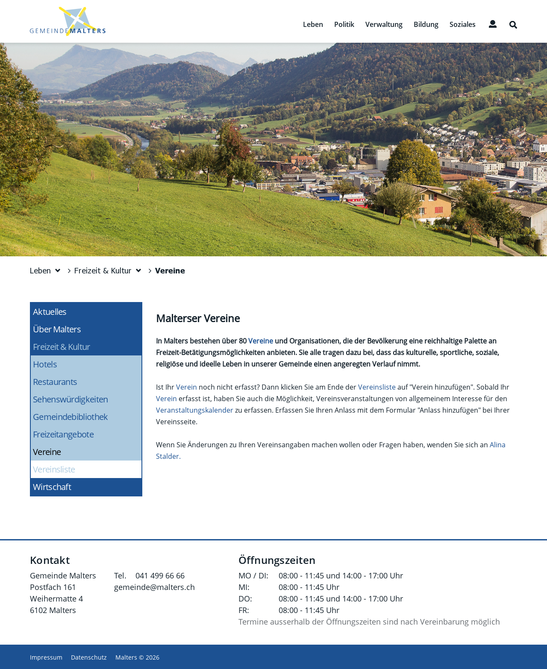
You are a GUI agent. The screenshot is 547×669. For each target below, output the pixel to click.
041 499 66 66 (160, 575)
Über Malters (57, 329)
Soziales (463, 25)
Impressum (46, 657)
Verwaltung (384, 25)
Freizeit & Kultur (61, 346)
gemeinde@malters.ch (154, 587)
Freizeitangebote (63, 434)
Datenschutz (89, 657)
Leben (313, 25)
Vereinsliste (54, 469)
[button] (46, 270)
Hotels (45, 364)
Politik (344, 25)
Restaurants (55, 381)
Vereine (70, 452)
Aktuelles (50, 311)
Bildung (426, 25)
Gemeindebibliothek (70, 417)
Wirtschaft (52, 487)
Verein (186, 387)
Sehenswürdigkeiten (70, 399)
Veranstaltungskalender (194, 410)
